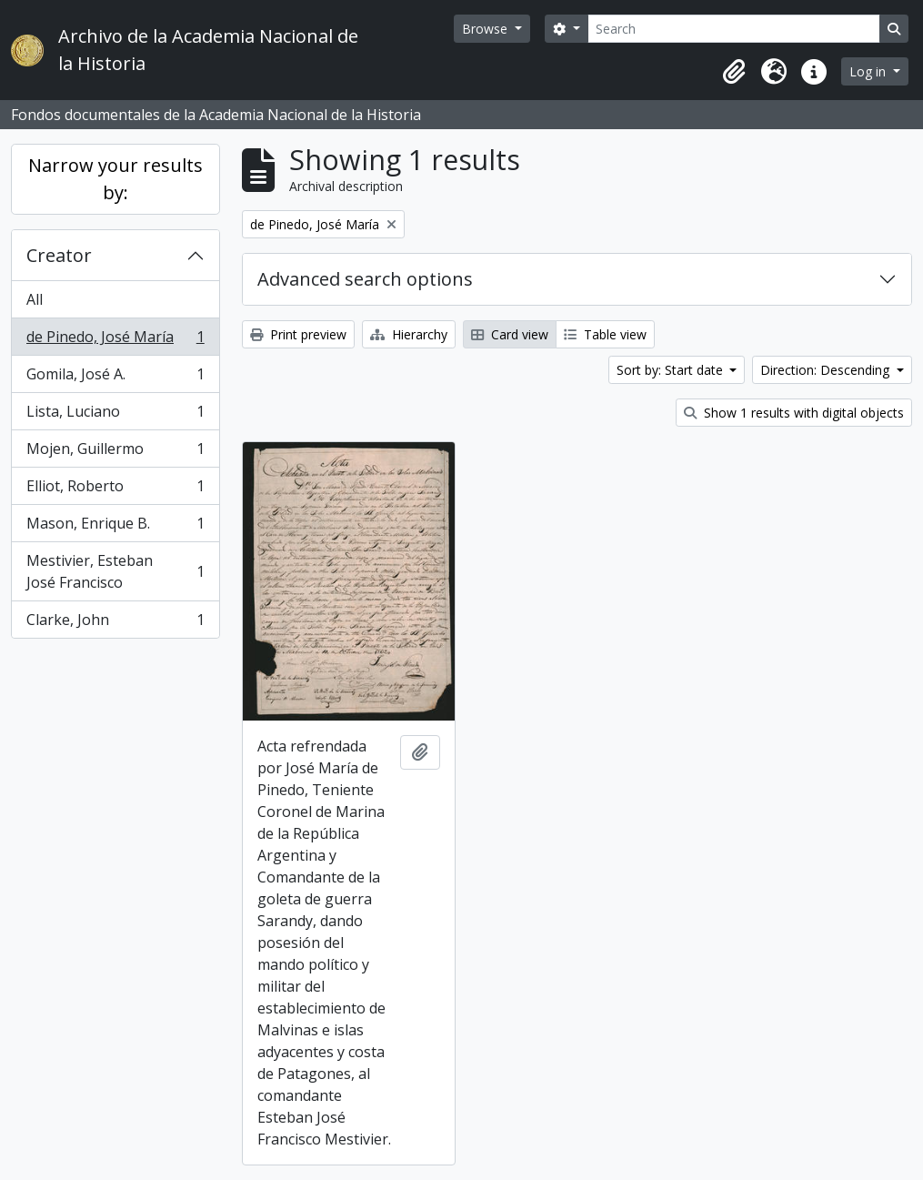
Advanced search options (365, 279)
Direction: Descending (826, 369)
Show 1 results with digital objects (794, 412)
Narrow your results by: (115, 179)
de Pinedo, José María (115, 341)
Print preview (298, 334)
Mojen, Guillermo (115, 453)
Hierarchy (408, 334)
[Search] (733, 29)
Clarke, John (115, 623)
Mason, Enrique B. (115, 527)
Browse (486, 28)
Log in (869, 71)
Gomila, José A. (115, 378)
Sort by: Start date (672, 369)
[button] (734, 72)
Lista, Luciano (115, 415)
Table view (605, 334)
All (34, 299)
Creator (59, 255)
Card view (509, 334)
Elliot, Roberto (115, 490)
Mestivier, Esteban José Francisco (115, 571)
